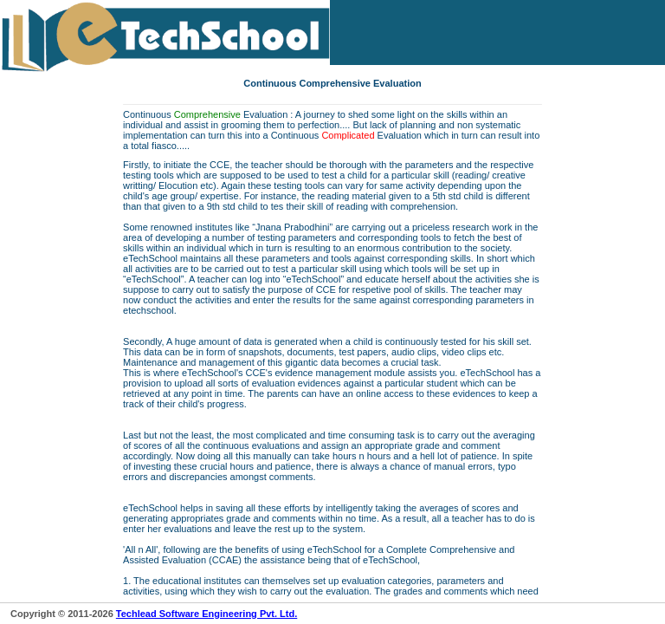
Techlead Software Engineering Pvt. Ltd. (206, 613)
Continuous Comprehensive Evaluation (332, 83)
